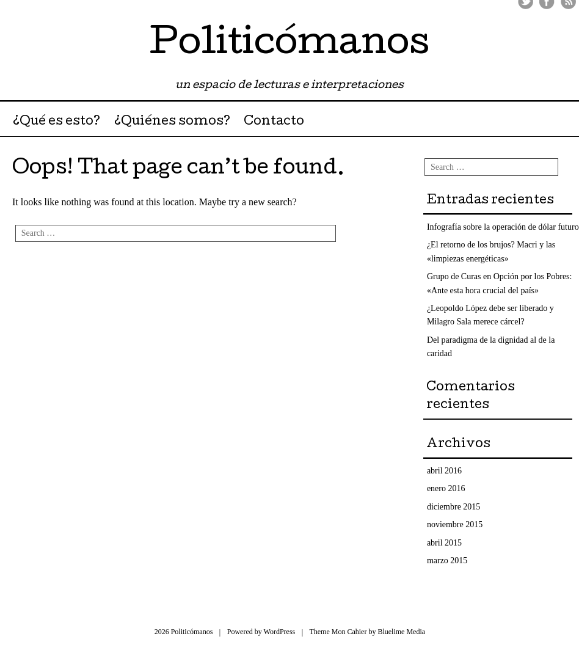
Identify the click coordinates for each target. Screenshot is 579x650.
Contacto (274, 122)
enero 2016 (446, 488)
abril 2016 (444, 470)
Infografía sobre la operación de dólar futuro (503, 227)
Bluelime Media (401, 631)
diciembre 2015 (453, 506)
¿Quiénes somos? (172, 122)
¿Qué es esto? (56, 122)
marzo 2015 (447, 560)
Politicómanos (289, 45)
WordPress (280, 631)
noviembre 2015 (454, 524)
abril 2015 (444, 542)
